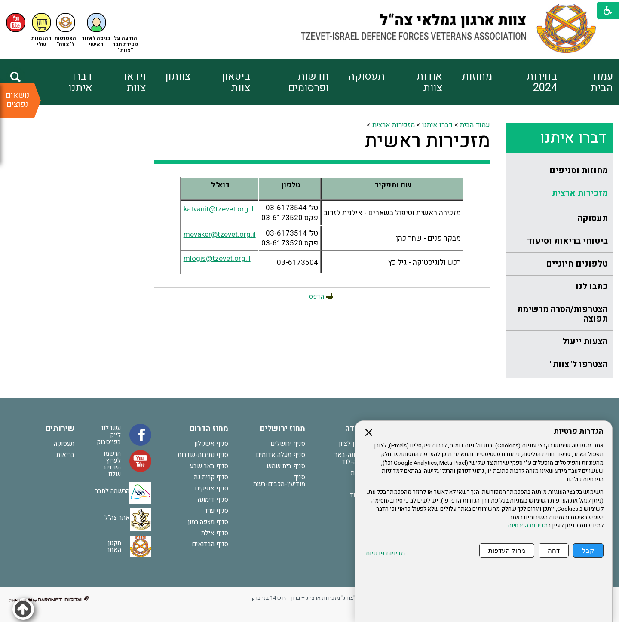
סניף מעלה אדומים (280, 455)
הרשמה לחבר (112, 491)
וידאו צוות (135, 82)
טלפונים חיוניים (577, 263)
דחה (554, 550)
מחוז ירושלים (282, 429)
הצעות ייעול (585, 341)
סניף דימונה (213, 499)
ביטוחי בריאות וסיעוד (567, 241)
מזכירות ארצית (580, 193)
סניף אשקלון (211, 443)
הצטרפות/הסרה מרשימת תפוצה (562, 314)
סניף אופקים (211, 488)
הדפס (316, 296)
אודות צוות (429, 82)
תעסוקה (366, 76)
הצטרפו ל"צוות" (579, 364)
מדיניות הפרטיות (528, 525)
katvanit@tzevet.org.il (219, 209)
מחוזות (477, 76)
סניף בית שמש (286, 466)
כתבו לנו (592, 286)
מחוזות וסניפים (578, 170)
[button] (96, 30)
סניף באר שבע (209, 466)
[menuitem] (585, 82)
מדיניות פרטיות (385, 553)
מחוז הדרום (209, 429)
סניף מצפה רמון (208, 522)
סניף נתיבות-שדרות (203, 455)
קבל (588, 550)
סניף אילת (214, 533)
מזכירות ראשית (427, 141)
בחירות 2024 (541, 82)
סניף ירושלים (287, 443)
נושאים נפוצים (17, 99)
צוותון (177, 76)
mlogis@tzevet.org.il (217, 258)
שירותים (60, 429)
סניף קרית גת (211, 477)
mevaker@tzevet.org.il (220, 234)
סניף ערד (216, 510)
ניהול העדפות (506, 550)
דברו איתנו (80, 82)
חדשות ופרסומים (308, 82)
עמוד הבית (601, 82)
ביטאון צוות (236, 82)
